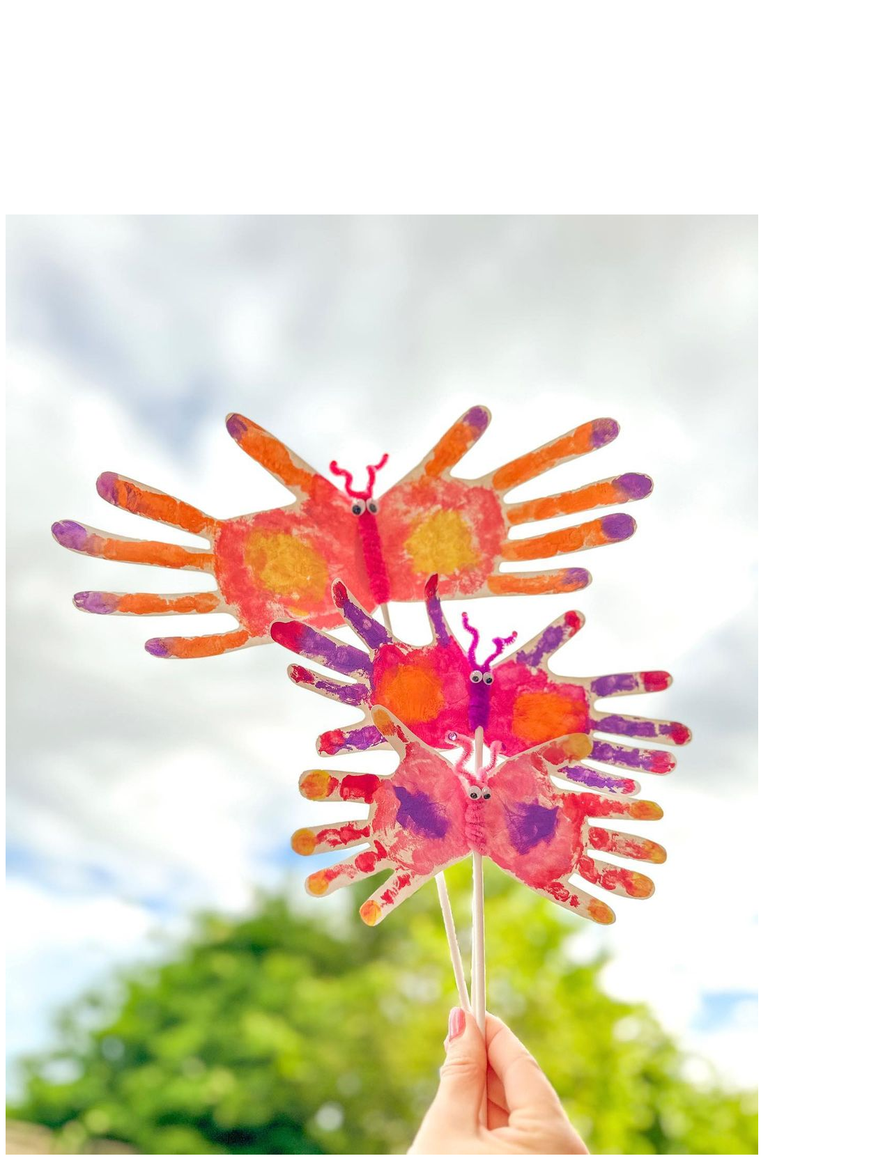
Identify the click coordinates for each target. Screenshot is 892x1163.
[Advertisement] (446, 116)
